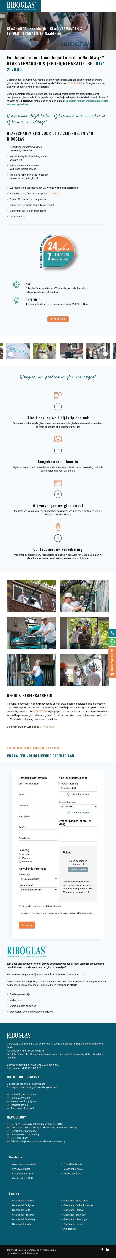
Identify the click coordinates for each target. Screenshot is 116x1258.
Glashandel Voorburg (23, 1224)
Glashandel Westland (23, 1200)
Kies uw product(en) (68, 784)
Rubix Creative (31, 1253)
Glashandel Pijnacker (23, 1214)
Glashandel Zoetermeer (75, 1200)
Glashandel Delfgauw (23, 1205)
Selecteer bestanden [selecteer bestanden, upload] (78, 870)
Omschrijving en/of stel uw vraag (75, 823)
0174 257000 (75, 83)
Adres (21, 794)
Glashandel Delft (21, 1210)
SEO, (26, 1250)
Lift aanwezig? (26, 885)
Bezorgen (27, 861)
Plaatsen (26, 858)
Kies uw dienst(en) (67, 802)
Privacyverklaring (21, 1168)
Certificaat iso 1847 (22, 1173)
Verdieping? (24, 874)
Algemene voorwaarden (24, 1164)
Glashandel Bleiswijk (74, 1210)
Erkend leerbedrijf (72, 1164)
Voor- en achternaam (29, 784)
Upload (67, 852)
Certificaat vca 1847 (22, 1178)
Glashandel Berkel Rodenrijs (78, 1205)
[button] (107, 5)
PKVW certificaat (72, 1173)
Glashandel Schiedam (74, 1214)
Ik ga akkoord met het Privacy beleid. (41, 906)
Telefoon (23, 827)
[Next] (105, 354)
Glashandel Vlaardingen (75, 1219)
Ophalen (26, 854)
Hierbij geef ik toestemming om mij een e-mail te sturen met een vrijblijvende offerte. (56, 913)
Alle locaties (70, 1228)
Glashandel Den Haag (23, 1219)
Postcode (23, 805)
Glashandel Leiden (73, 1224)
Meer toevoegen (80, 794)
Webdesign (34, 1250)
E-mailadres (24, 838)
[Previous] (10, 354)
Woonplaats (24, 816)
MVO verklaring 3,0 (73, 1168)
